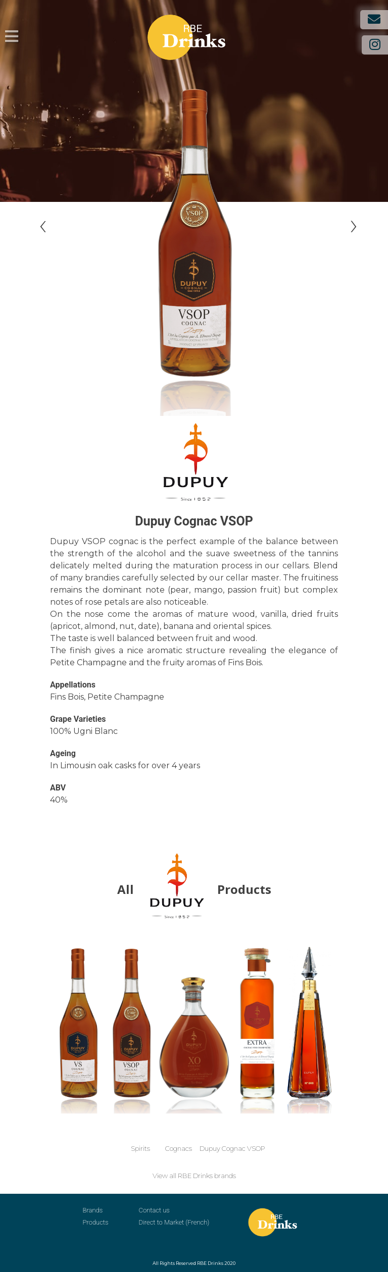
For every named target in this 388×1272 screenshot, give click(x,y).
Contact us (154, 1210)
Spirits (140, 1148)
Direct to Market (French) (174, 1222)
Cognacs (178, 1148)
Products (96, 1222)
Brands (93, 1210)
